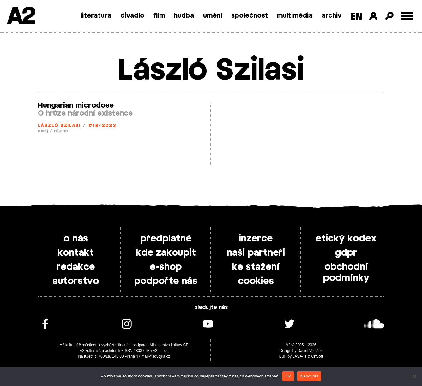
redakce (76, 267)
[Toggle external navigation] (407, 16)
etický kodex (346, 239)
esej (43, 131)
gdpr (346, 253)
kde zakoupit (166, 253)
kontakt (75, 253)
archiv (331, 16)
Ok (288, 376)
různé (61, 131)
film (159, 16)
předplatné (165, 239)
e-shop (166, 267)
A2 (20, 17)
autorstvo (75, 281)
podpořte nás (165, 281)
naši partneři (256, 253)
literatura (96, 16)
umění (212, 16)
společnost (249, 16)
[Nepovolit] (414, 376)
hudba (184, 16)
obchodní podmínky (346, 272)
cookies (256, 281)
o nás (75, 239)
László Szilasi (59, 125)
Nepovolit (309, 376)
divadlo (132, 16)
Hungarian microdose (76, 105)
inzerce (256, 239)
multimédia (294, 16)
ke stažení (256, 267)
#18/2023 (102, 125)
